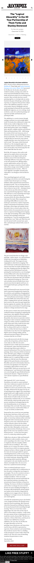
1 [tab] (6, 78)
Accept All (7, 562)
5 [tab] (17, 78)
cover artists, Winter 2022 (14, 88)
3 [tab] (12, 78)
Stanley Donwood (25, 86)
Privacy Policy (14, 560)
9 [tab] (28, 78)
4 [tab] (14, 78)
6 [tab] (20, 78)
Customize (2, 562)
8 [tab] (25, 78)
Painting (23, 34)
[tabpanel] (17, 58)
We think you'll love (17, 545)
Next (32, 60)
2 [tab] (9, 78)
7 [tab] (23, 78)
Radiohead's (7, 86)
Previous (2, 60)
